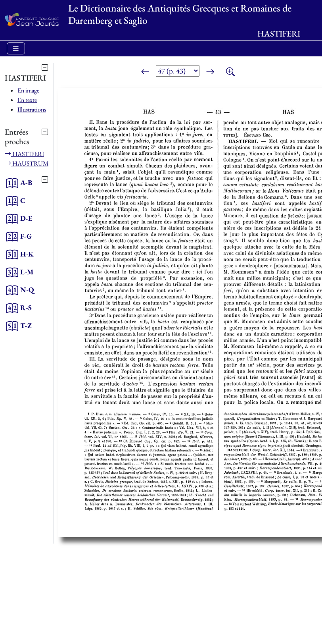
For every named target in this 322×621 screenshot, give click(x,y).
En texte (27, 100)
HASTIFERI (24, 154)
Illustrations (31, 109)
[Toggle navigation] (16, 48)
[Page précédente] (145, 72)
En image (28, 90)
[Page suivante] (210, 72)
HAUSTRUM (26, 163)
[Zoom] (230, 72)
